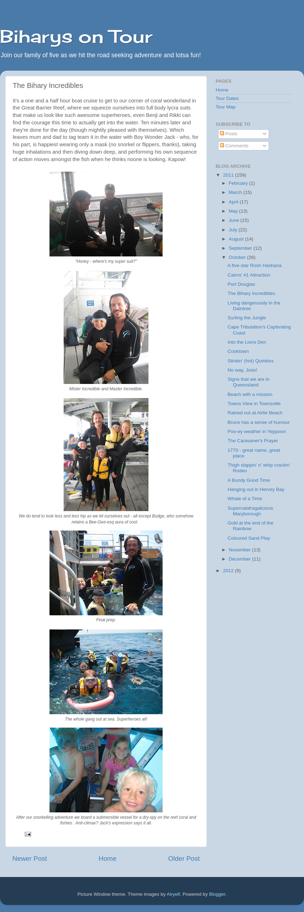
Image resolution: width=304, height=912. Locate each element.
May (234, 211)
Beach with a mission (250, 394)
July (234, 229)
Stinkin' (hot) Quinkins (251, 360)
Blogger (217, 894)
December (240, 559)
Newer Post (29, 858)
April (234, 202)
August (237, 239)
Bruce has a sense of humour (259, 422)
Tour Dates (227, 98)
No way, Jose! (242, 370)
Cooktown (238, 351)
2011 (229, 175)
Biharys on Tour (76, 36)
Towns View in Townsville (254, 403)
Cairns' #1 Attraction (249, 275)
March (236, 192)
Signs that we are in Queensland (249, 382)
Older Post (184, 858)
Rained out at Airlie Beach (255, 412)
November (240, 549)
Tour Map (225, 106)
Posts (229, 133)
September (241, 248)
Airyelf (173, 894)
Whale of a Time (245, 498)
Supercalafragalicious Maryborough (250, 510)
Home (107, 858)
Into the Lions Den (247, 342)
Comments (234, 145)
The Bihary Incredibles (251, 293)
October (238, 257)
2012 (229, 570)
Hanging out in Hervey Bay (256, 489)
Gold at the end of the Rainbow (251, 525)
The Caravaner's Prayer (253, 440)
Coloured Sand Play (249, 538)
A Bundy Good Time (249, 480)
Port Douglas (241, 284)
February (239, 183)
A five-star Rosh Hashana (255, 265)
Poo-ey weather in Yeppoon (257, 431)
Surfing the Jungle (247, 317)
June (234, 220)
